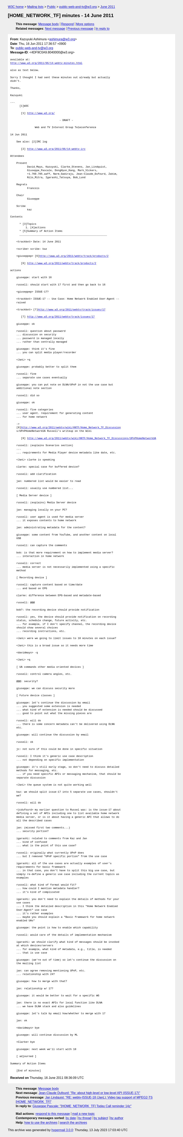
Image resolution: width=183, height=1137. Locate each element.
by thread (85, 1118)
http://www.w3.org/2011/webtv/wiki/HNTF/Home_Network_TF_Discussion (71, 427)
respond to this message (52, 1113)
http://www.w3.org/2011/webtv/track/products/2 (73, 256)
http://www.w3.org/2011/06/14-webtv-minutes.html (46, 63)
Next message (55, 28)
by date (71, 1118)
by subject (101, 1118)
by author (116, 1118)
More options (85, 24)
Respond (67, 24)
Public (51, 6)
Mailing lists (35, 6)
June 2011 (107, 6)
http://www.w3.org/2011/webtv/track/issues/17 (71, 310)
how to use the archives (40, 1122)
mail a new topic (83, 1113)
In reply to (102, 28)
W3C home (16, 6)
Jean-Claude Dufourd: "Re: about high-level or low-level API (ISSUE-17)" (89, 1093)
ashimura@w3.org (62, 39)
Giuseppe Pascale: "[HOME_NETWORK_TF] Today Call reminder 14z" (81, 1106)
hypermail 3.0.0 (62, 1130)
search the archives (73, 1122)
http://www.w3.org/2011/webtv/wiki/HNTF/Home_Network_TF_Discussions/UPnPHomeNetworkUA (91, 438)
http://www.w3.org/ (41, 113)
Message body (48, 24)
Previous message (80, 28)
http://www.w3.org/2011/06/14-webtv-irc (56, 149)
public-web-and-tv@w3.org (78, 6)
